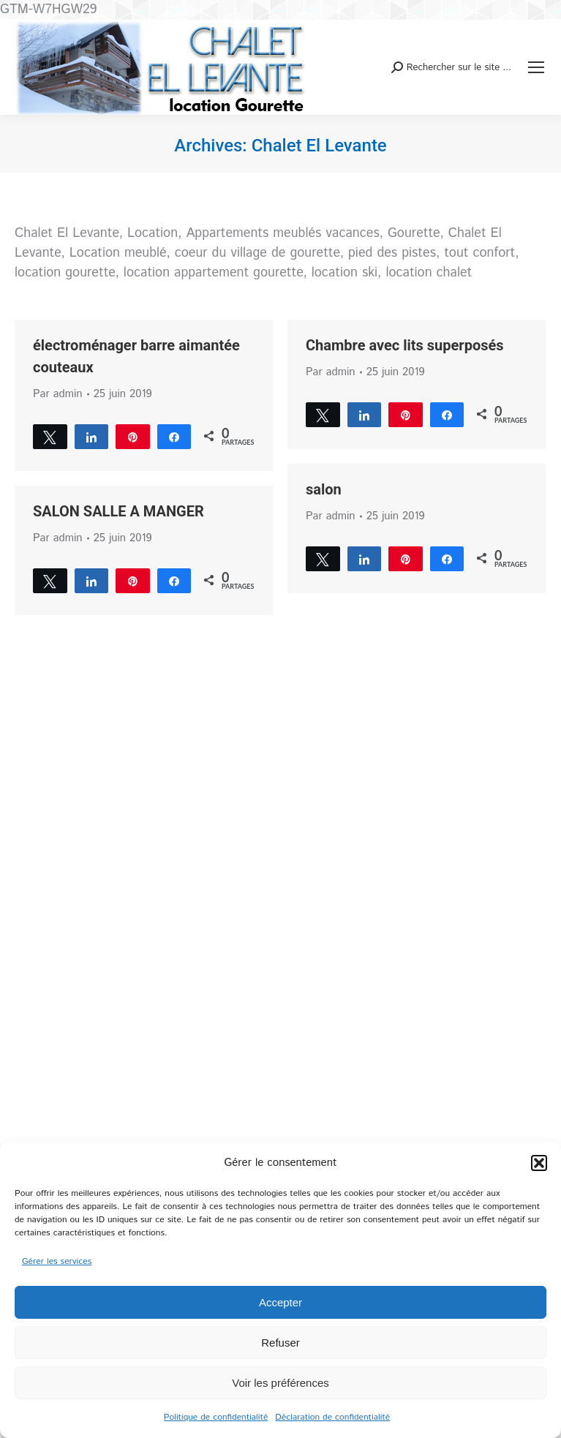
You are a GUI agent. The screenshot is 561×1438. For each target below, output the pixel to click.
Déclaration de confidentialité (332, 1417)
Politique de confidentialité (216, 1417)
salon (324, 489)
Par (58, 394)
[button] (539, 1163)
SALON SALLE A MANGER (118, 511)
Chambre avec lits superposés (405, 345)
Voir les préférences (280, 1383)
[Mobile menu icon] (536, 67)
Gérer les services (56, 1261)
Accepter (280, 1302)
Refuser (280, 1342)
